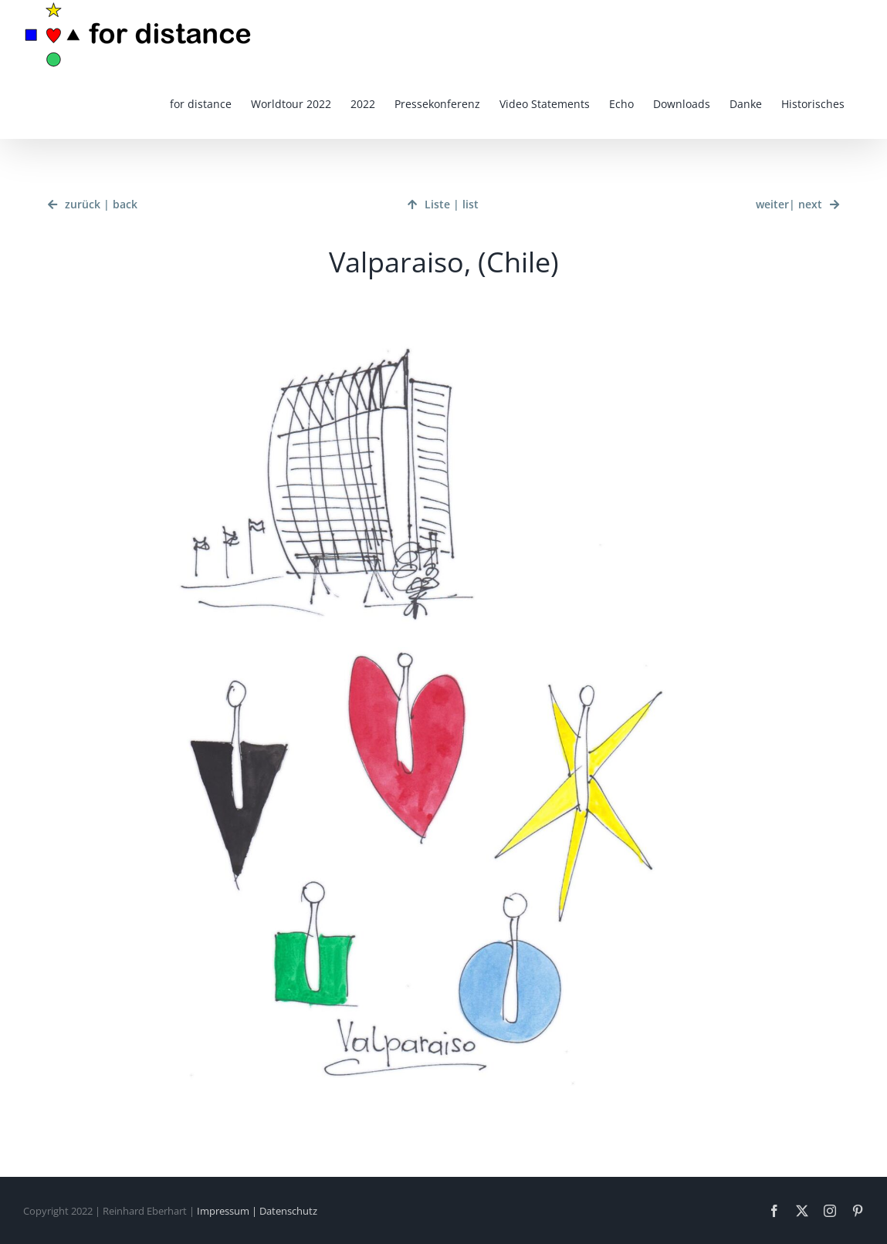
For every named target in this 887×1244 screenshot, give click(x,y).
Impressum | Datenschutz (257, 1211)
